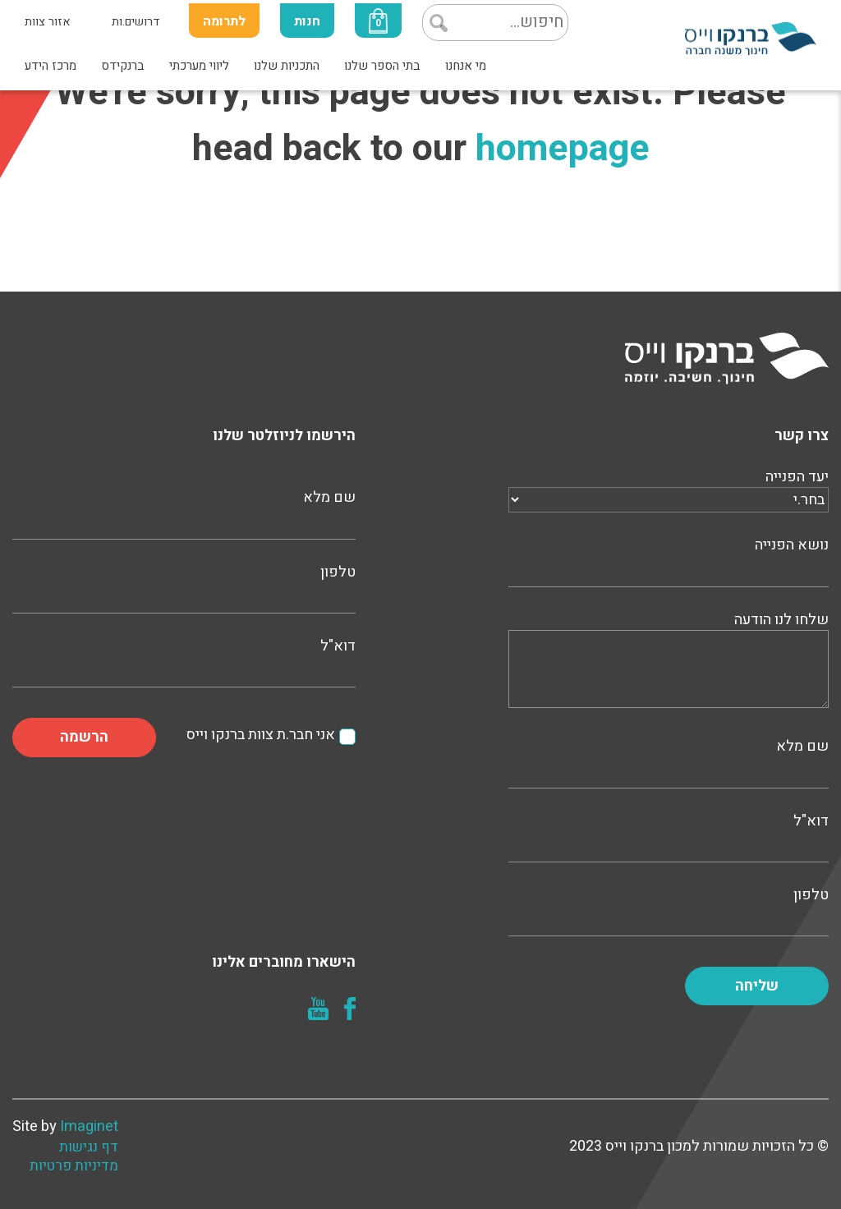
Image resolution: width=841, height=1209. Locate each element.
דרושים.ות (136, 21)
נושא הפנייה (668, 560)
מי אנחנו (465, 66)
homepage (563, 149)
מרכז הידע (50, 66)
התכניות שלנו (286, 66)
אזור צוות (48, 21)
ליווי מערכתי (199, 66)
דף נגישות (88, 1147)
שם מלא (668, 761)
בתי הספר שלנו (382, 66)
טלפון (668, 910)
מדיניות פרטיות (74, 1166)
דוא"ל (668, 836)
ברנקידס (123, 66)
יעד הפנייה (668, 489)
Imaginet (89, 1126)
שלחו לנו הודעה (668, 661)
